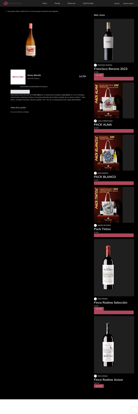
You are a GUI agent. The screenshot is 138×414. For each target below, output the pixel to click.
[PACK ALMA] (114, 100)
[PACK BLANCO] (114, 153)
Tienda (57, 3)
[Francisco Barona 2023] (114, 41)
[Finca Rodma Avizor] (114, 344)
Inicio (45, 3)
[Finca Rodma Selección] (114, 267)
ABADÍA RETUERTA (104, 225)
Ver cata (99, 75)
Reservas (71, 3)
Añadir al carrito (20, 92)
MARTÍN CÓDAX (33, 78)
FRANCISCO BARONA (105, 65)
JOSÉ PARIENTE (103, 173)
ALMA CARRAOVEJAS (105, 121)
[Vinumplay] (12, 3)
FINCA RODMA (103, 299)
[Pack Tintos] (114, 205)
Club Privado (88, 3)
